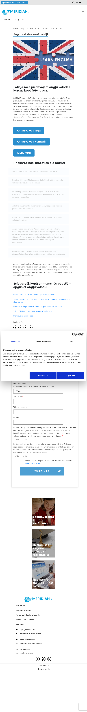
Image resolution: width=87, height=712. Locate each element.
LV (77, 3)
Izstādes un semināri (25, 620)
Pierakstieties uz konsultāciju (15, 2)
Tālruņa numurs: (20, 407)
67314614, (23, 633)
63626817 (39, 643)
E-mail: (16, 417)
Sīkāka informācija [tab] (43, 342)
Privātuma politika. (32, 463)
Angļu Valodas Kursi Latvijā (28, 615)
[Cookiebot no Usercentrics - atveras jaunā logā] (74, 335)
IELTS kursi (24, 152)
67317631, (30, 633)
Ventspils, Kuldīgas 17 (27, 639)
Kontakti (20, 624)
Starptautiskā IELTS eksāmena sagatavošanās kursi (34, 295)
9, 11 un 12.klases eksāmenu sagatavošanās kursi (32, 311)
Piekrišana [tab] (15, 342)
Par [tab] (71, 342)
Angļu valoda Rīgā (29, 130)
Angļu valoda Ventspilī (31, 141)
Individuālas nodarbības (23, 316)
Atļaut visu (70, 375)
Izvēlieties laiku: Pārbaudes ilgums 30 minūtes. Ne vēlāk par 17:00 (33, 385)
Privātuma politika (43, 669)
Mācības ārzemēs (23, 610)
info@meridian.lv (21, 20)
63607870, (32, 643)
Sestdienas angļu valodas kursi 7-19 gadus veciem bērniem (37, 307)
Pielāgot (43, 375)
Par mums (20, 605)
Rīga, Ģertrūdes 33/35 (27, 630)
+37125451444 (8, 20)
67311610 (37, 633)
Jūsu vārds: (18, 397)
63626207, (24, 643)
